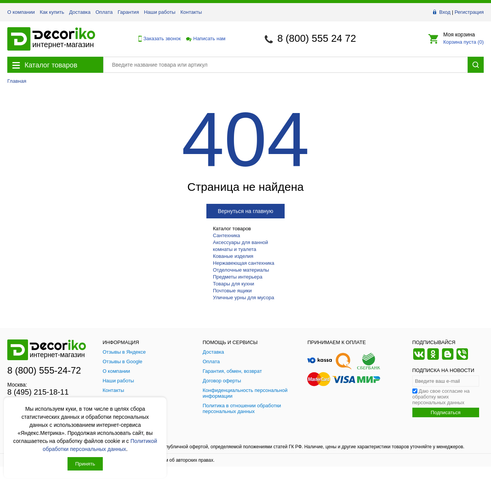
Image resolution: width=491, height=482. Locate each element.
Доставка (80, 12)
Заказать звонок (157, 39)
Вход (444, 12)
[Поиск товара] (285, 64)
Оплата (104, 12)
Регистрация (469, 12)
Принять (85, 464)
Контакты (191, 12)
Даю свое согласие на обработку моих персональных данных (441, 396)
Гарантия (128, 12)
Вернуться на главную (246, 211)
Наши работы (159, 12)
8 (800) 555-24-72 (44, 370)
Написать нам (205, 38)
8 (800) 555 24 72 (316, 38)
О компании (21, 12)
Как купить (52, 12)
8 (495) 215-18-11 (38, 392)
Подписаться (446, 412)
